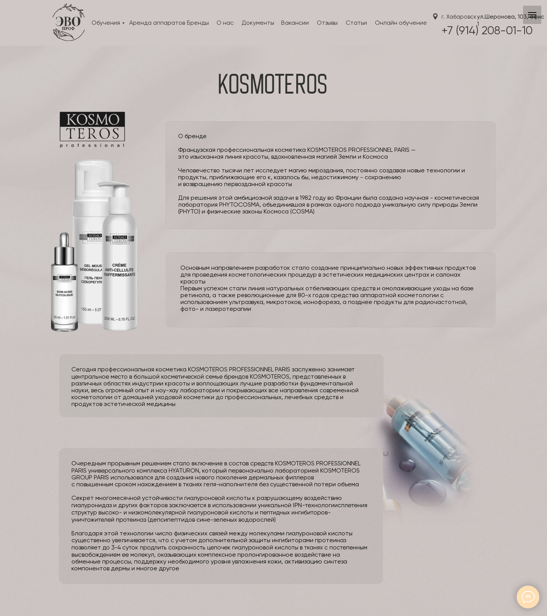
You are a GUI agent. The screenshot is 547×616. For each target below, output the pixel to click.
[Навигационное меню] (532, 15)
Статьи (356, 23)
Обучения (106, 23)
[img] (67, 24)
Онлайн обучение (401, 23)
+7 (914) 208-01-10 (487, 31)
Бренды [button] (198, 23)
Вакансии (295, 23)
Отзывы (327, 23)
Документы (258, 23)
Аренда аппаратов (157, 23)
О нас (225, 23)
